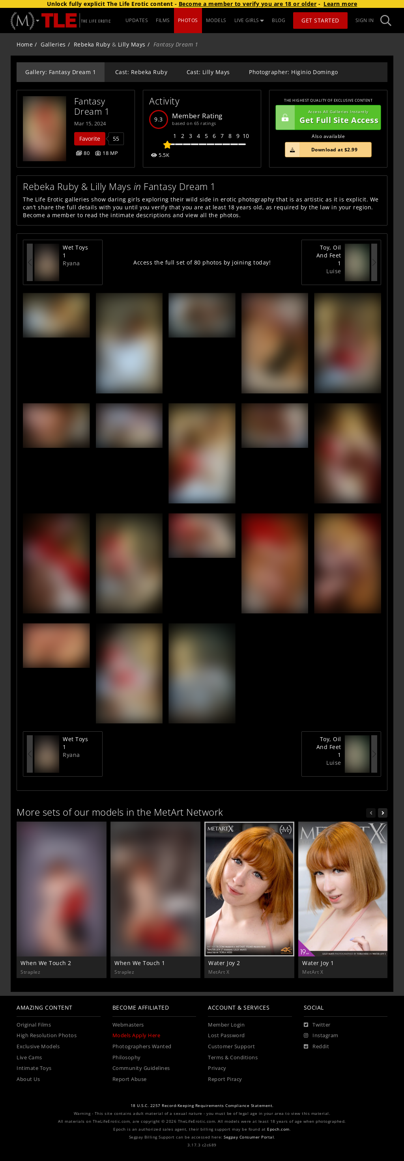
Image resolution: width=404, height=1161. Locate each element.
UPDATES (136, 20)
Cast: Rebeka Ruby (141, 72)
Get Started (320, 20)
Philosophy (126, 1057)
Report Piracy (225, 1079)
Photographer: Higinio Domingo (293, 72)
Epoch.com (278, 1129)
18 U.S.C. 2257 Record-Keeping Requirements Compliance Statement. (202, 1105)
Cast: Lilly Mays (208, 72)
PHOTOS (188, 20)
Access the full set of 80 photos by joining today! (202, 262)
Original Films (34, 1024)
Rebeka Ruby (92, 44)
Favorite (89, 138)
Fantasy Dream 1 (92, 106)
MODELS (216, 20)
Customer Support (231, 1046)
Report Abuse (129, 1079)
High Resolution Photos (47, 1035)
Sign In (364, 20)
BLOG (278, 20)
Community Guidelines (141, 1068)
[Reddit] (316, 1046)
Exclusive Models (38, 1046)
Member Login (226, 1024)
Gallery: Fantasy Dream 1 (60, 72)
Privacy (217, 1068)
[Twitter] (317, 1025)
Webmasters (128, 1024)
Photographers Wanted (142, 1046)
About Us (28, 1079)
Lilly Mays (132, 44)
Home (25, 44)
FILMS (163, 20)
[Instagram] (321, 1035)
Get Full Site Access (327, 117)
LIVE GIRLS (249, 20)
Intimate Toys (34, 1068)
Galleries (53, 44)
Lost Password (226, 1035)
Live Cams (29, 1057)
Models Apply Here (136, 1035)
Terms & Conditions (233, 1057)
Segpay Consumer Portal (249, 1137)
